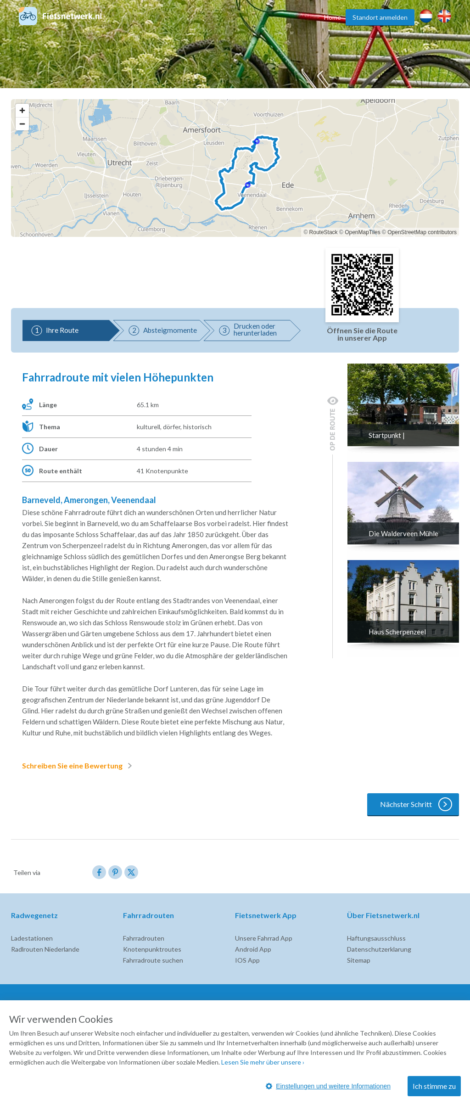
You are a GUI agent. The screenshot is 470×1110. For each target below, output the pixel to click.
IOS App (247, 960)
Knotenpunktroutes (152, 949)
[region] (235, 168)
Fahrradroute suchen (153, 960)
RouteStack (323, 232)
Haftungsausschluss (376, 938)
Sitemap (358, 960)
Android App (253, 949)
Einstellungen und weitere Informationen (328, 1086)
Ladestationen (32, 938)
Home (332, 17)
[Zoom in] (22, 110)
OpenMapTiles (362, 232)
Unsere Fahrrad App (263, 938)
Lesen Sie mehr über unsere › (262, 1062)
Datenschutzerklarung (379, 949)
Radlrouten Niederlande (45, 949)
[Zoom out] (22, 123)
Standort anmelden (380, 17)
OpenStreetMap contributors (422, 232)
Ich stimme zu (434, 1086)
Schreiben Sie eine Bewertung (78, 765)
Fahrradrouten (143, 938)
